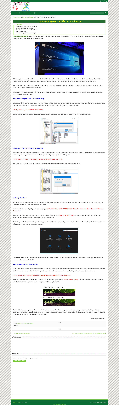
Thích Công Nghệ (16, 402)
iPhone (64, 404)
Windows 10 (30, 323)
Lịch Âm (18, 1)
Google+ (104, 1)
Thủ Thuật (24, 323)
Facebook (102, 1)
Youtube (100, 1)
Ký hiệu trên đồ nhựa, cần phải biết (24, 28)
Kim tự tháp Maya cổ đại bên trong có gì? (25, 33)
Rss (106, 1)
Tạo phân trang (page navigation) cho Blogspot (27, 29)
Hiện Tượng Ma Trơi (21, 31)
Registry (19, 323)
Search (105, 13)
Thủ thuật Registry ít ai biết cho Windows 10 (59, 21)
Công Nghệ (55, 404)
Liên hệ (14, 1)
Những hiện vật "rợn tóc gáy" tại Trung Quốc (26, 26)
